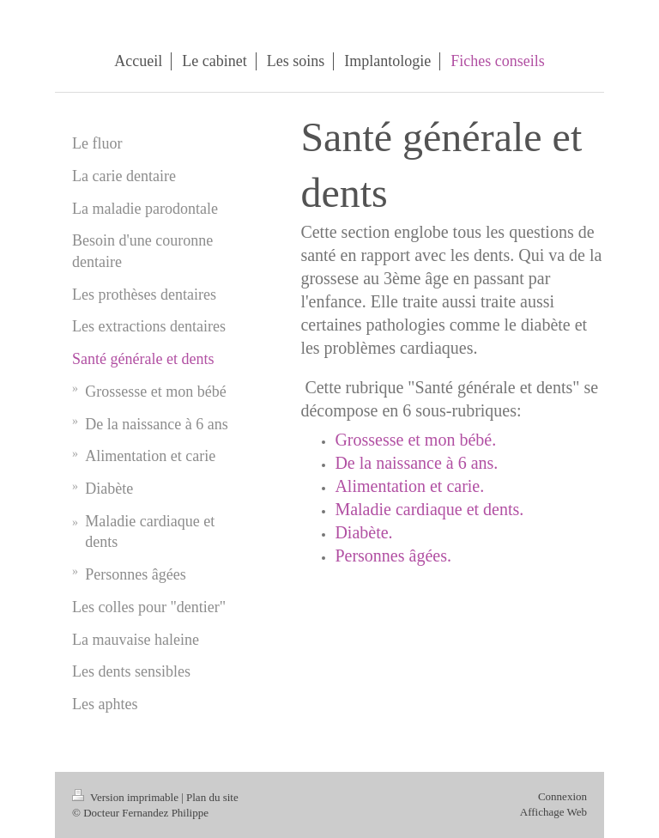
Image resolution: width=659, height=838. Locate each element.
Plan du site (212, 797)
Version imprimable (126, 797)
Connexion (562, 796)
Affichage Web (553, 811)
